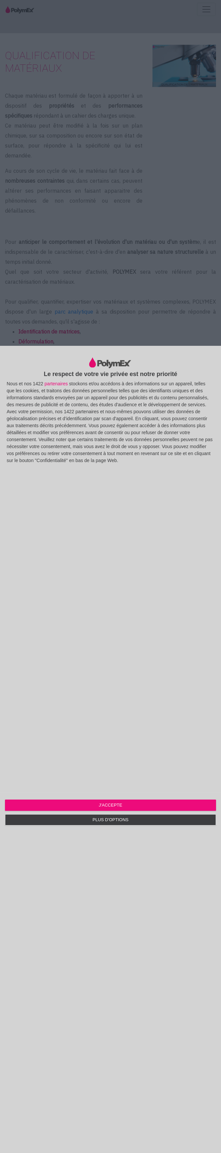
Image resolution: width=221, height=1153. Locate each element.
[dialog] (110, 749)
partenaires (56, 383)
